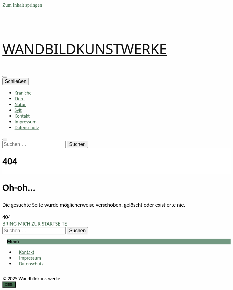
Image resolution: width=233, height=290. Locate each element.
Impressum (25, 122)
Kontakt (22, 116)
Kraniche (23, 93)
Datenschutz (27, 127)
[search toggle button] (4, 139)
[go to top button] (9, 284)
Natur (20, 104)
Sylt (18, 110)
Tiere (20, 99)
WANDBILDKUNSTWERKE (84, 48)
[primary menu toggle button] (4, 77)
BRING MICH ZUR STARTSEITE (34, 223)
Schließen (15, 81)
